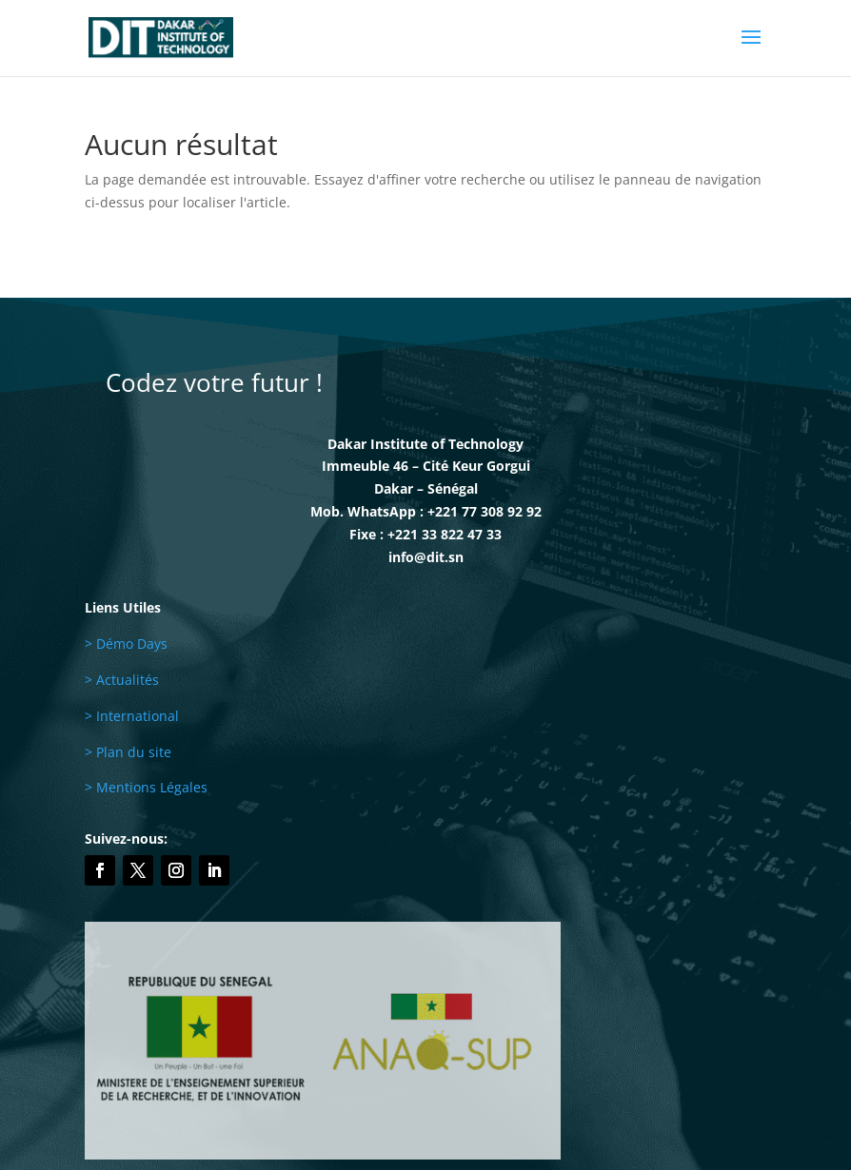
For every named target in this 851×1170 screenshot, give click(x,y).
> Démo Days (126, 643)
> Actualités (122, 680)
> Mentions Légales (146, 787)
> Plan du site (128, 752)
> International (132, 716)
